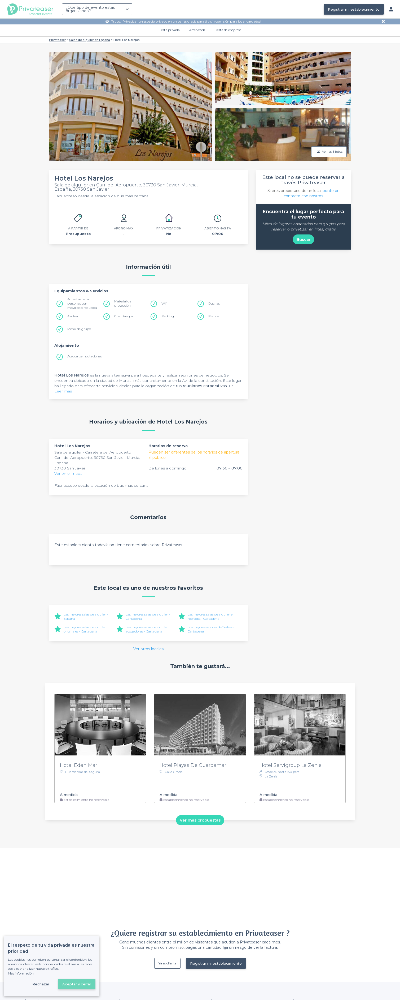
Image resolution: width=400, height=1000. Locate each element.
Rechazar (40, 984)
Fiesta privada (169, 30)
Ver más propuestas (200, 820)
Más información (21, 973)
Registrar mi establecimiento (354, 9)
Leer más (63, 391)
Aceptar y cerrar (76, 984)
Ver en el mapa (68, 473)
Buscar (303, 239)
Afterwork (197, 30)
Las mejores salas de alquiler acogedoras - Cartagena (147, 629)
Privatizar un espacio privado (144, 21)
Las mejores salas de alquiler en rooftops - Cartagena (211, 616)
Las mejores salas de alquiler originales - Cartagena (85, 629)
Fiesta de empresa (227, 30)
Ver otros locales (148, 649)
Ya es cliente (167, 963)
